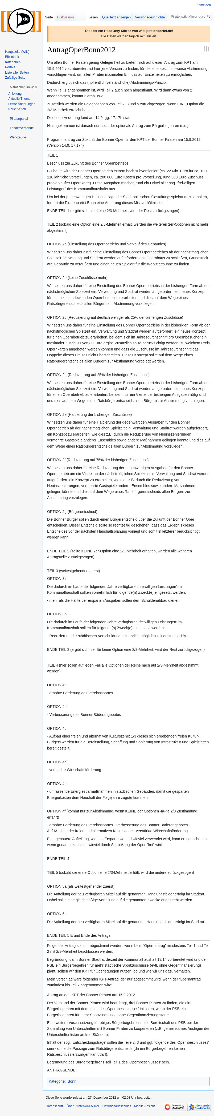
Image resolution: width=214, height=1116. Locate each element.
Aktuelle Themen (20, 99)
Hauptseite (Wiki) (17, 52)
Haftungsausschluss (116, 1106)
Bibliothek (12, 57)
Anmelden (203, 5)
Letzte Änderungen (21, 104)
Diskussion (65, 17)
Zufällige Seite (15, 77)
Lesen (93, 17)
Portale (10, 67)
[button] (23, 87)
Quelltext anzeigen (116, 17)
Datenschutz (55, 1106)
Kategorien (12, 62)
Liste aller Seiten (17, 72)
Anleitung (15, 93)
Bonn (72, 1081)
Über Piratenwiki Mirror (83, 1106)
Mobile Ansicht (144, 1106)
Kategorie (57, 1081)
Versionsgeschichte (150, 17)
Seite (49, 17)
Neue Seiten (17, 109)
